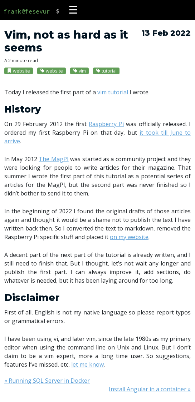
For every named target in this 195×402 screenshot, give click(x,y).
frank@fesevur (27, 11)
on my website (129, 237)
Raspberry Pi (106, 124)
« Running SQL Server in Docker (47, 380)
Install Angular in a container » (150, 389)
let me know (87, 364)
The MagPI (53, 159)
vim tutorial (112, 92)
